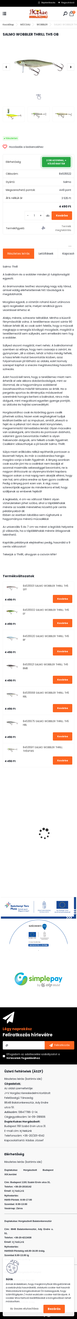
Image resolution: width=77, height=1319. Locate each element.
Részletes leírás (18, 253)
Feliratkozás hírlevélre (27, 1035)
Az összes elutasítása (24, 1308)
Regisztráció (67, 2)
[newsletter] (59, 1045)
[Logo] (38, 13)
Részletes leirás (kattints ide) (23, 1162)
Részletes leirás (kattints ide (22, 1079)
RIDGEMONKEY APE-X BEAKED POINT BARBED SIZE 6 (38, 847)
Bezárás (54, 1309)
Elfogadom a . (33, 1056)
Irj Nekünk (26, 1131)
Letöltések (45, 253)
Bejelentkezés (48, 2)
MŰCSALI (25, 24)
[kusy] (34, 215)
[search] (65, 13)
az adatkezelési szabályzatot (39, 1054)
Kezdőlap (8, 24)
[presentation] (6, 67)
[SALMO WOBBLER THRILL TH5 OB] (38, 67)
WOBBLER (42, 24)
